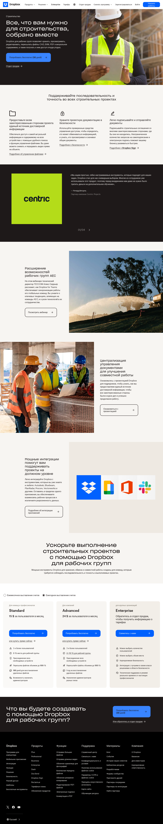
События (110, 756)
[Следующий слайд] (89, 230)
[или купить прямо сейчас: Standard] (22, 641)
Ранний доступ (12, 781)
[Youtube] (19, 807)
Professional (36, 756)
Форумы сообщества (115, 774)
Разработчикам (113, 769)
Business (35, 761)
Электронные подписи (65, 792)
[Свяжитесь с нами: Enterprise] (135, 633)
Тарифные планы (38, 786)
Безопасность (12, 776)
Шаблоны (10, 785)
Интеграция (11, 763)
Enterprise (35, 765)
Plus (33, 752)
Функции (9, 768)
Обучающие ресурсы (90, 793)
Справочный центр (89, 752)
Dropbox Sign (37, 778)
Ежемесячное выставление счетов (21, 595)
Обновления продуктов (40, 791)
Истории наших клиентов (117, 761)
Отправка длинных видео (66, 759)
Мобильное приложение (16, 759)
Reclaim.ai (35, 782)
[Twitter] (8, 807)
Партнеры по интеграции (117, 786)
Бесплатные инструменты (17, 789)
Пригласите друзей (114, 778)
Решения (10, 772)
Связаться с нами (89, 756)
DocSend (35, 774)
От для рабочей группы (78, 653)
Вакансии (136, 756)
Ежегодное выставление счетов (58, 595)
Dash (33, 769)
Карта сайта (86, 789)
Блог (108, 752)
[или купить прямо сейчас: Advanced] (75, 641)
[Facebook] (13, 807)
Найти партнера (113, 791)
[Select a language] (74, 4)
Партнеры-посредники (116, 782)
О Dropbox (136, 752)
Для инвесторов (138, 761)
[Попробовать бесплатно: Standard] (28, 633)
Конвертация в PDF (64, 796)
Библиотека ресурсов (115, 765)
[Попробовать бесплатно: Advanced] (81, 633)
